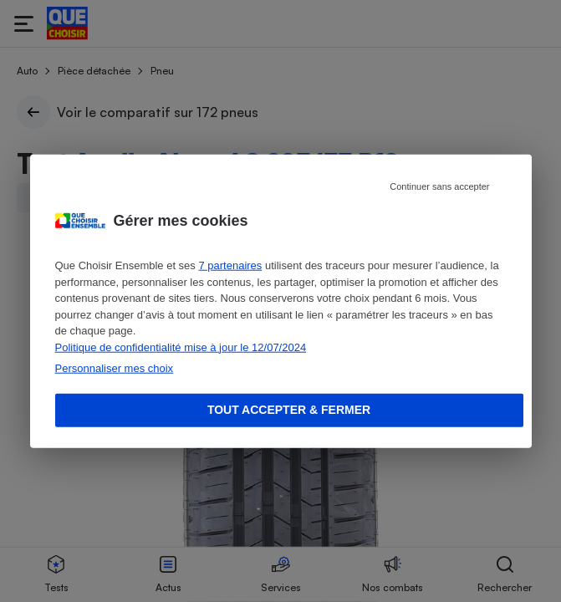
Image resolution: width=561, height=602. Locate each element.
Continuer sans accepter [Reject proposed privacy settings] (439, 186)
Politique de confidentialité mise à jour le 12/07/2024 (181, 346)
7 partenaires (230, 265)
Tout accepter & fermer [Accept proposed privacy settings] (288, 409)
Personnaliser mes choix (114, 368)
